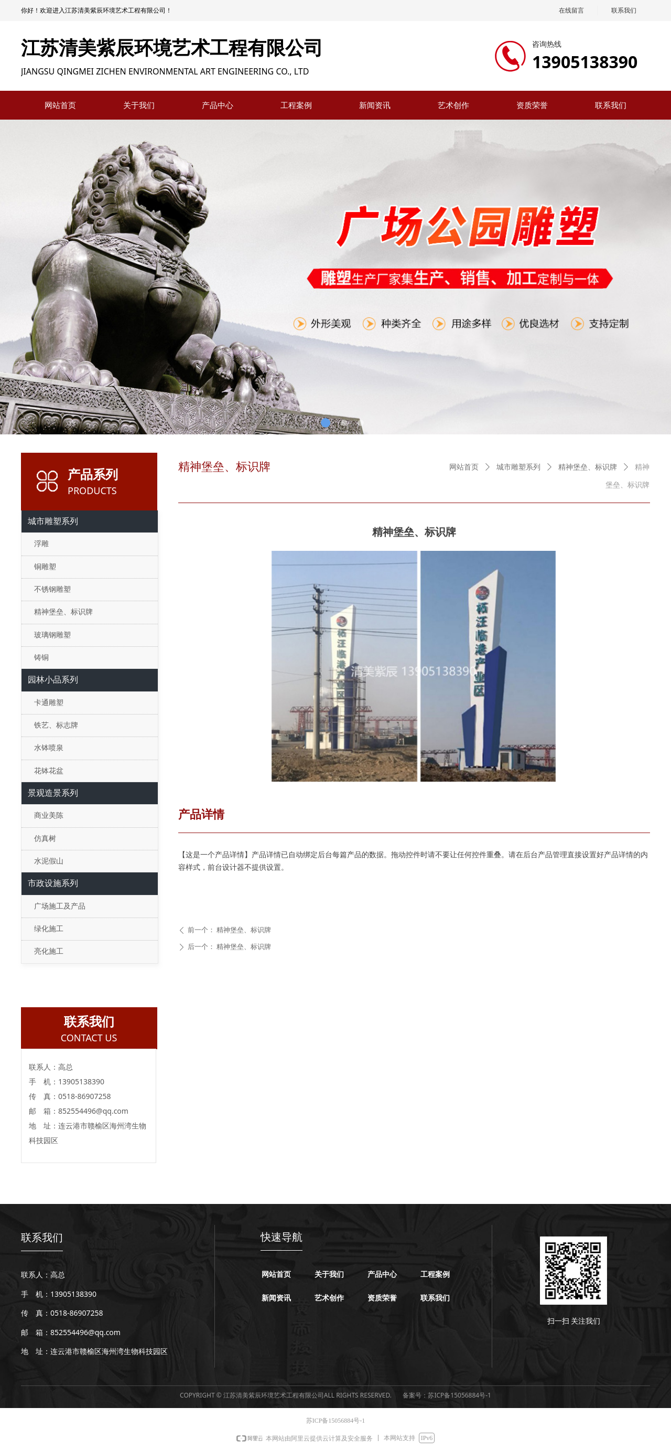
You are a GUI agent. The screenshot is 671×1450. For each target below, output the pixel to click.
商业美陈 (48, 815)
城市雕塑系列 (518, 467)
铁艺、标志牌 (56, 725)
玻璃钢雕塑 (52, 635)
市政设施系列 (53, 883)
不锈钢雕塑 (52, 589)
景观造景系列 (53, 792)
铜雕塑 (45, 567)
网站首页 (464, 467)
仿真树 (45, 839)
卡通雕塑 (48, 703)
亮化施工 (48, 951)
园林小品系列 (53, 679)
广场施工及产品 (59, 906)
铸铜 (41, 658)
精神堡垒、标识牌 (587, 467)
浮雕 (41, 544)
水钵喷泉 (48, 748)
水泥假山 (48, 861)
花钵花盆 (48, 771)
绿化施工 (48, 929)
